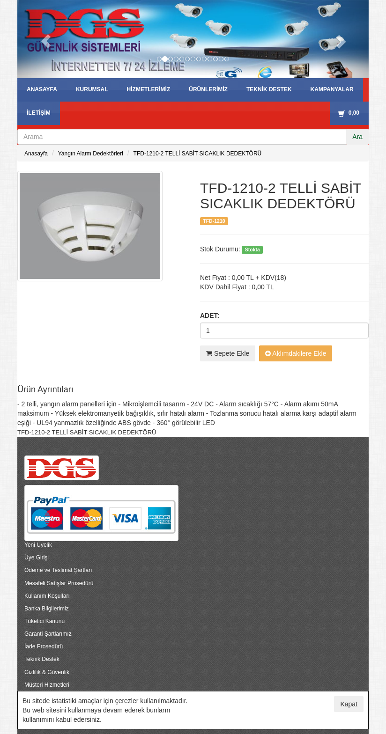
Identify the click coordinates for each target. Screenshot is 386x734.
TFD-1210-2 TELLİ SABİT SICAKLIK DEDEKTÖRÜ (198, 153)
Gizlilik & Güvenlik (46, 672)
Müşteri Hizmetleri (46, 685)
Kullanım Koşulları (47, 596)
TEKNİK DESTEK (269, 89)
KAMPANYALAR (332, 89)
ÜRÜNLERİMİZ (208, 89)
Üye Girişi (36, 557)
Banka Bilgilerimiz (46, 608)
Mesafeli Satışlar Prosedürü (58, 583)
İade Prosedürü (43, 646)
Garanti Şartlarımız (48, 634)
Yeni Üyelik (38, 545)
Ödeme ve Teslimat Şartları (58, 570)
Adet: (209, 315)
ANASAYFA (42, 89)
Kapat (348, 704)
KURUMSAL (92, 89)
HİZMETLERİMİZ (149, 89)
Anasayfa (36, 153)
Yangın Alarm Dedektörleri (90, 153)
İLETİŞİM (39, 113)
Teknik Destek (41, 659)
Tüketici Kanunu (44, 621)
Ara (357, 136)
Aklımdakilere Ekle (295, 353)
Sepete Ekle (227, 353)
